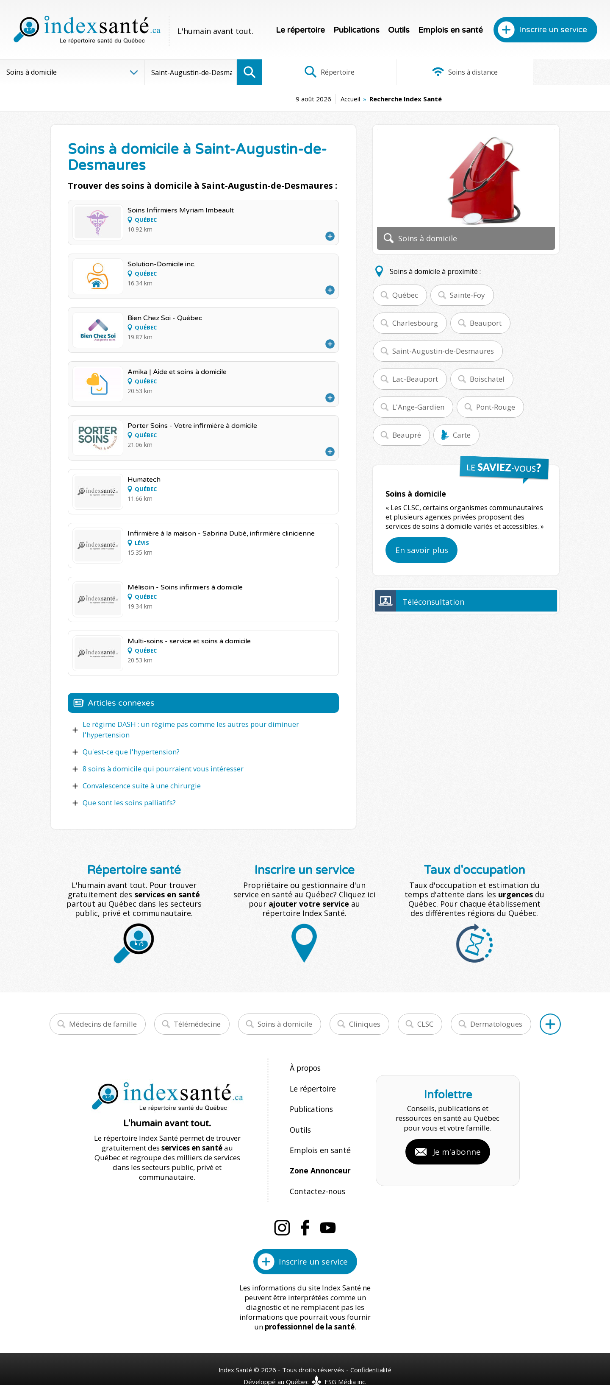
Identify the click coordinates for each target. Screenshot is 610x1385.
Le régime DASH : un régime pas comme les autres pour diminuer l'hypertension (186, 729)
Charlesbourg (415, 323)
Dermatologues (496, 1022)
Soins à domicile (285, 1022)
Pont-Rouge (495, 407)
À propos (305, 1065)
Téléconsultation (433, 602)
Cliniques (364, 1022)
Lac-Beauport (415, 379)
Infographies (552, 72)
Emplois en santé (450, 30)
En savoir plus (421, 550)
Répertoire (319, 72)
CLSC (425, 1022)
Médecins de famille (103, 1022)
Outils (399, 30)
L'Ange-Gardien (418, 407)
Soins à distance (436, 72)
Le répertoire (300, 30)
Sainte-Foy (467, 295)
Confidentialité (372, 1351)
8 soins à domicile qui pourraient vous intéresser (160, 767)
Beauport (486, 323)
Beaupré (406, 435)
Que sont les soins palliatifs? (128, 800)
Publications (356, 30)
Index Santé (235, 1351)
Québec (405, 295)
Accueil (287, 99)
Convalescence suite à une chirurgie (140, 784)
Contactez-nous (315, 1175)
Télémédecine (197, 1022)
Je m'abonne (457, 1141)
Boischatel (487, 379)
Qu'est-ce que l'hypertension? (130, 751)
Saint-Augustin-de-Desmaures (443, 351)
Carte (462, 435)
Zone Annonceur (319, 1157)
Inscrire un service (553, 29)
